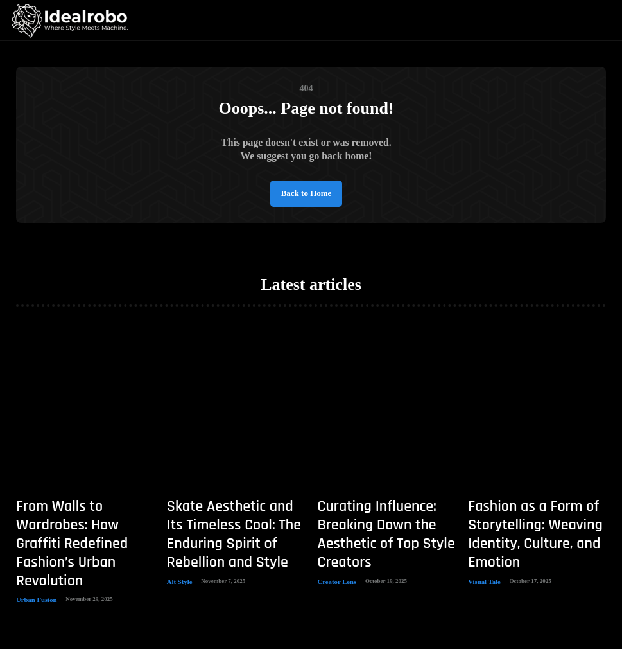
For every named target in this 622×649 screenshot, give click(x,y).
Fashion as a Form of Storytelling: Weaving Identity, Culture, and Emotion (531, 510)
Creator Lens (334, 538)
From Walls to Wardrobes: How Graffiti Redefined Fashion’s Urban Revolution (80, 510)
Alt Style (177, 538)
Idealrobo (292, 608)
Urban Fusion (33, 538)
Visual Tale (481, 538)
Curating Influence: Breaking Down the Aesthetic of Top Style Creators (385, 510)
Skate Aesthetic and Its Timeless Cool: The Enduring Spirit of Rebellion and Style (235, 510)
